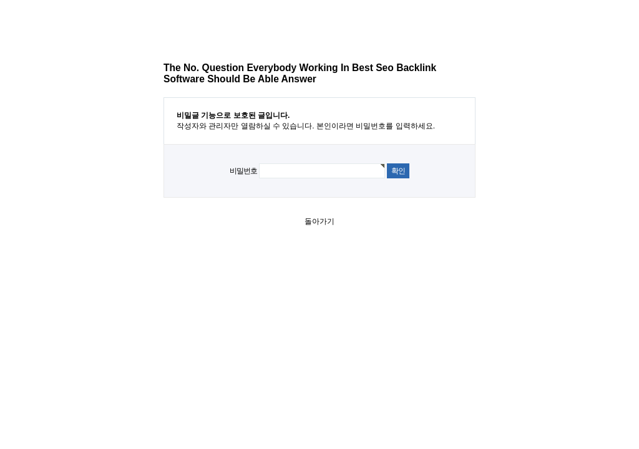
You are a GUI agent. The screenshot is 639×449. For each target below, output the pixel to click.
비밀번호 (243, 171)
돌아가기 (319, 221)
